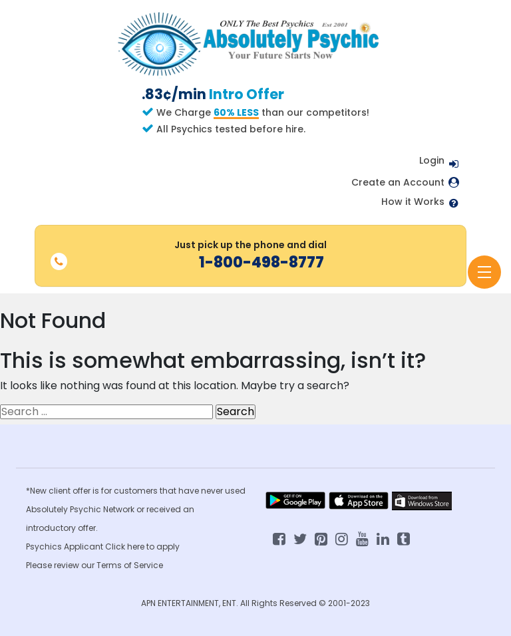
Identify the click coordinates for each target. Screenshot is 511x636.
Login (431, 160)
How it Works (412, 202)
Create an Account (397, 182)
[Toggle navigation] (484, 272)
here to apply (153, 546)
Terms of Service (129, 565)
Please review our (61, 565)
